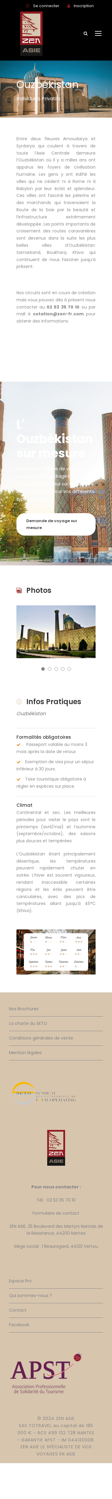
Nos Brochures (24, 1009)
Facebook (19, 1325)
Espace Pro (20, 1281)
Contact (18, 1310)
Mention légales (25, 1053)
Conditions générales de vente (41, 1038)
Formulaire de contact (56, 1213)
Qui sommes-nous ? (30, 1295)
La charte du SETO (28, 1023)
